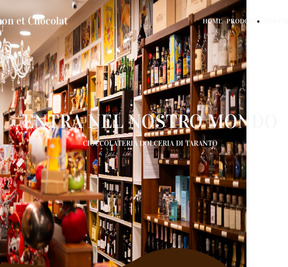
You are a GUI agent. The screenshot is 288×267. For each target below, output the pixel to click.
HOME (212, 21)
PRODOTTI (242, 21)
